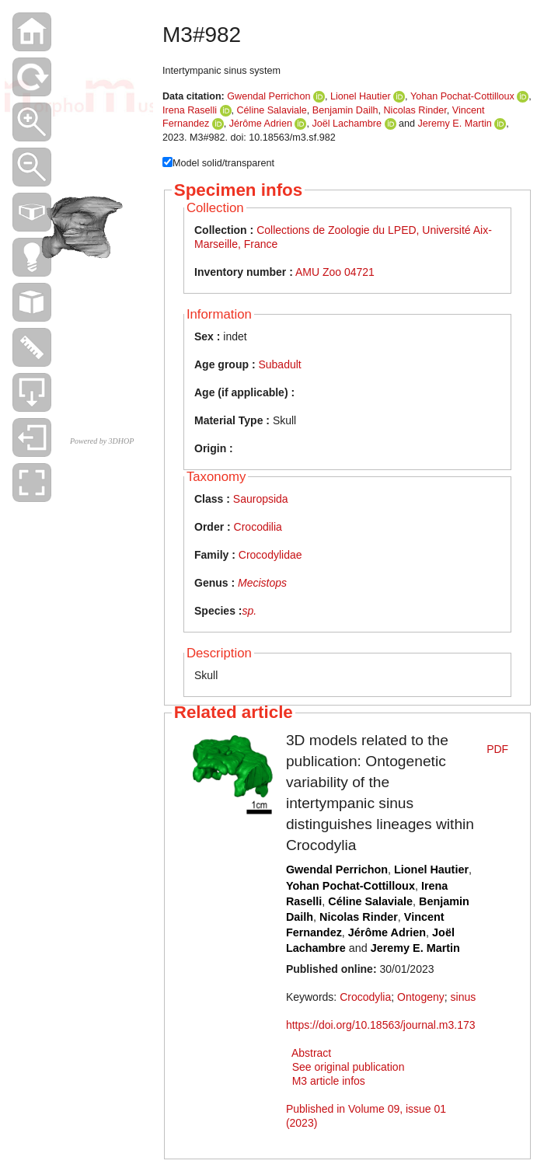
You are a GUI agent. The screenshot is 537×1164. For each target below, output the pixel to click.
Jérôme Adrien (260, 123)
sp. (249, 611)
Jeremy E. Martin (455, 123)
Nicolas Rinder (415, 110)
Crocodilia (258, 527)
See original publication (348, 1067)
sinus (463, 997)
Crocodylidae (270, 555)
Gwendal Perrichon (268, 96)
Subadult (279, 364)
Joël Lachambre (347, 123)
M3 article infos (328, 1081)
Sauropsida (260, 499)
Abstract (311, 1053)
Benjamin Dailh (345, 110)
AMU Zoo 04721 (335, 272)
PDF (497, 749)
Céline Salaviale (272, 110)
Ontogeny (421, 997)
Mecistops (262, 583)
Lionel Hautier (360, 96)
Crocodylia (365, 997)
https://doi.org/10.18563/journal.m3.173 (381, 1025)
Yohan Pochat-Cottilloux (462, 96)
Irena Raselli (189, 110)
